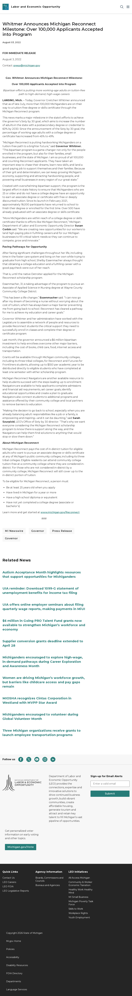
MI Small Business (78, 897)
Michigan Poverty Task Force (81, 903)
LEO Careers (9, 882)
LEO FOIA (7, 886)
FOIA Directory (14, 973)
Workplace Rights (78, 913)
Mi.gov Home (13, 941)
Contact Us (8, 877)
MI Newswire (14, 530)
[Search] (122, 7)
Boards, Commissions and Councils (49, 879)
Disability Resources (17, 965)
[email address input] (110, 784)
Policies (10, 949)
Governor (37, 530)
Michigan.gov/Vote (20, 847)
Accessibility (12, 957)
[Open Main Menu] (128, 7)
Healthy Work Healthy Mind (81, 891)
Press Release (62, 530)
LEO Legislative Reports (15, 890)
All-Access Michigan (79, 877)
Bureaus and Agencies (47, 885)
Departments (13, 981)
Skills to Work (76, 908)
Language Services (16, 989)
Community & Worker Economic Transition (80, 884)
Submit (110, 793)
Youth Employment (79, 917)
